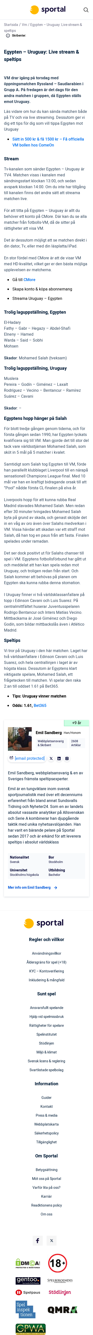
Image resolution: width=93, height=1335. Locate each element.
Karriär (46, 1196)
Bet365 (40, 706)
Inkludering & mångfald (46, 980)
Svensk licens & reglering (46, 1061)
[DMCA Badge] (31, 1263)
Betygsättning (47, 1170)
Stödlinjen (46, 1043)
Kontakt (46, 1106)
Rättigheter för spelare (46, 1025)
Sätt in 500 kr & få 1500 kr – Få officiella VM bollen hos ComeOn (48, 142)
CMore (29, 280)
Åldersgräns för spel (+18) (46, 962)
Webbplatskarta (46, 1124)
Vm (24, 24)
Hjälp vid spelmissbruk (47, 1016)
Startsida (11, 24)
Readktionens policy (46, 1205)
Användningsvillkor (46, 953)
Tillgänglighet (46, 1142)
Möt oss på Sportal (46, 1178)
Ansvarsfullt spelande (46, 1008)
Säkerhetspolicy (46, 1133)
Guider (46, 1097)
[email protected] (30, 758)
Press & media (47, 1115)
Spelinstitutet (46, 1034)
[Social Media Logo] (38, 1241)
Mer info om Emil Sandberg (33, 888)
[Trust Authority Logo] (31, 1281)
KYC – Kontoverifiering (46, 971)
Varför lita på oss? (46, 1187)
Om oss (46, 1214)
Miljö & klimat (46, 1052)
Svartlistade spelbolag (46, 1070)
